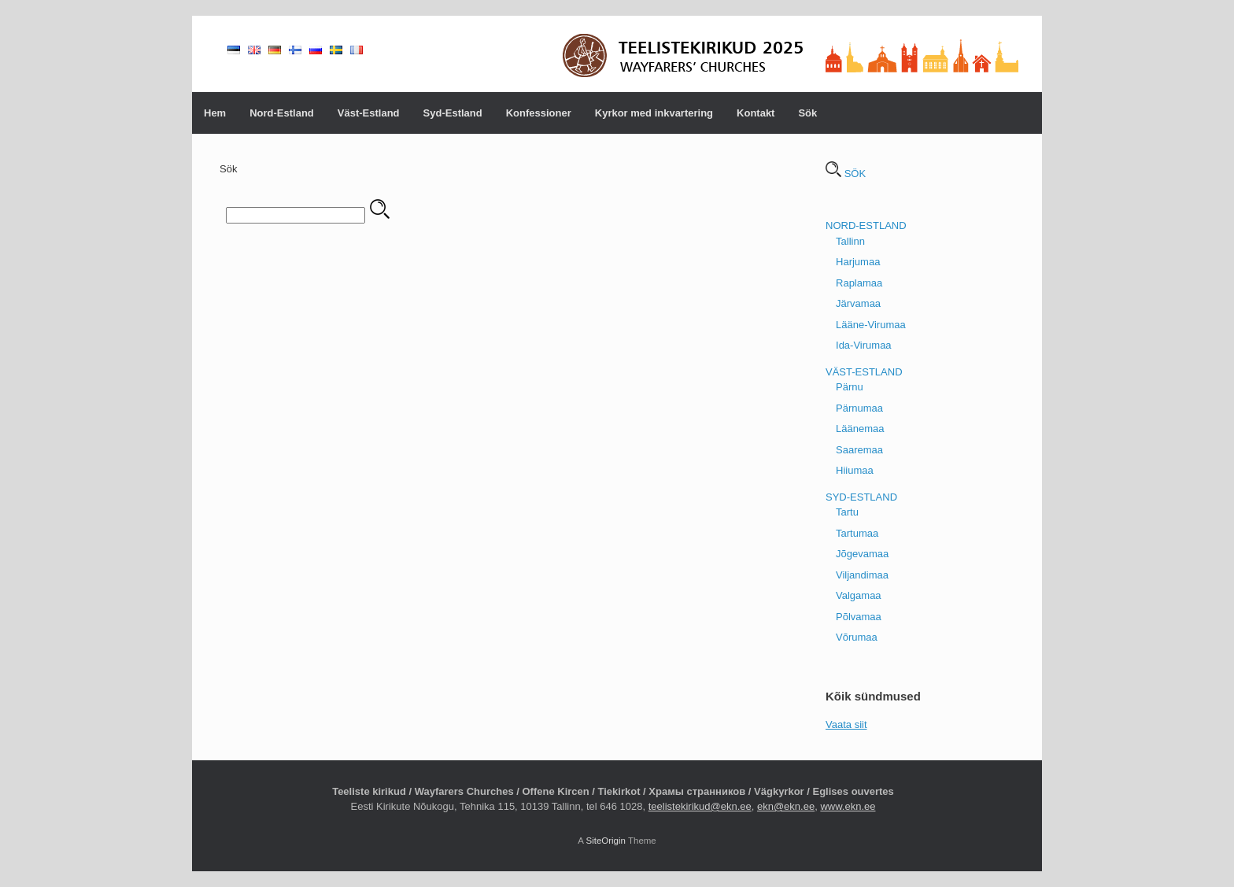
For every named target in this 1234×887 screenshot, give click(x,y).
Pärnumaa (859, 408)
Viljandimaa (862, 575)
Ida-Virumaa (864, 345)
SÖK (846, 173)
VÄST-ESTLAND (864, 372)
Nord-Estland (281, 113)
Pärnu (849, 387)
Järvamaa (858, 303)
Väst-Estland (369, 113)
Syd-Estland (452, 113)
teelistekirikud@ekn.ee (700, 806)
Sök (807, 113)
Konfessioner (538, 113)
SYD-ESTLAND (861, 497)
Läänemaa (860, 428)
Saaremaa (859, 450)
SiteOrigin (606, 840)
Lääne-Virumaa (871, 325)
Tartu (847, 512)
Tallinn (850, 241)
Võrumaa (856, 637)
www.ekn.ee (847, 806)
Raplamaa (859, 283)
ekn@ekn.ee (786, 806)
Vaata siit (846, 724)
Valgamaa (858, 595)
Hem (215, 113)
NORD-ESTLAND (866, 225)
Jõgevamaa (862, 554)
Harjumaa (858, 262)
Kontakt (755, 113)
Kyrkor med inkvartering (654, 113)
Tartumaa (857, 533)
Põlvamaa (858, 617)
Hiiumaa (855, 470)
